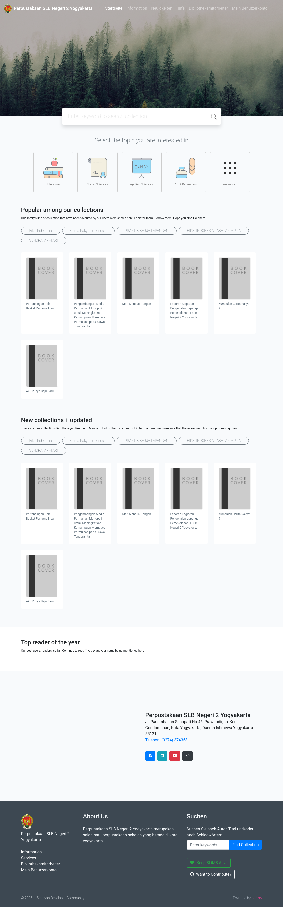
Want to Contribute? (210, 874)
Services (28, 858)
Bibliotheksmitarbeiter (208, 8)
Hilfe (180, 8)
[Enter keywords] (208, 845)
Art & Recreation (186, 172)
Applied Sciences (141, 172)
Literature (53, 172)
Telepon (152, 740)
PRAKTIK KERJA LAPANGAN (146, 231)
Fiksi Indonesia (40, 231)
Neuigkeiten (161, 8)
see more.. (230, 172)
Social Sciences (97, 172)
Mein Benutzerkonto (249, 8)
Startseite (113, 8)
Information (136, 8)
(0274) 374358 (174, 740)
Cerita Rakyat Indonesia (88, 231)
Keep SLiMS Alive (209, 862)
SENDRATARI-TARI (43, 240)
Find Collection (245, 844)
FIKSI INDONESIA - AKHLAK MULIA (214, 231)
